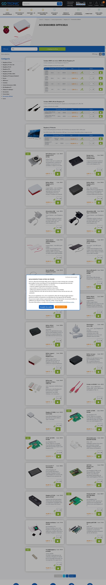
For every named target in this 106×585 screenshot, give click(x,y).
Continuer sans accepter (71, 277)
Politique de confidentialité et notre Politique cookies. (61, 302)
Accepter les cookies (46, 307)
